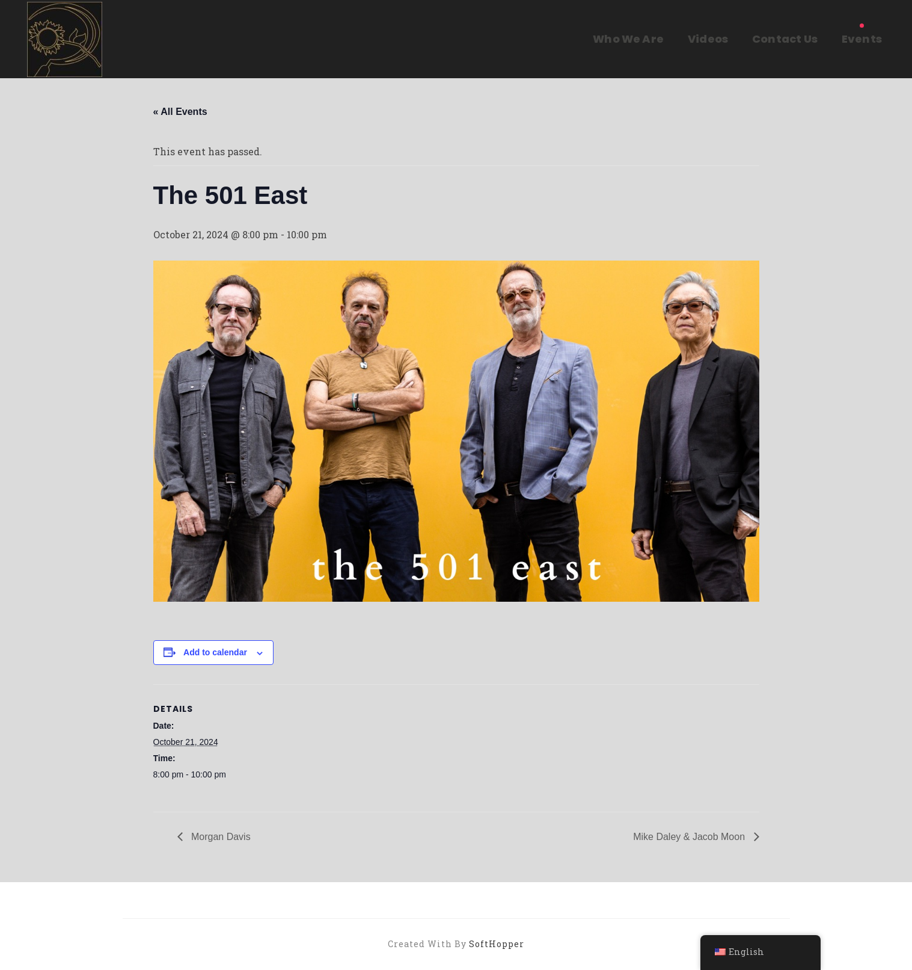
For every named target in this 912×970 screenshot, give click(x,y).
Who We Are (628, 38)
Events (862, 38)
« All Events (180, 112)
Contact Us (785, 38)
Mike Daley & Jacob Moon (690, 837)
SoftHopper (496, 944)
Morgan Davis (220, 837)
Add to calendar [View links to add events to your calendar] (215, 652)
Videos (708, 38)
